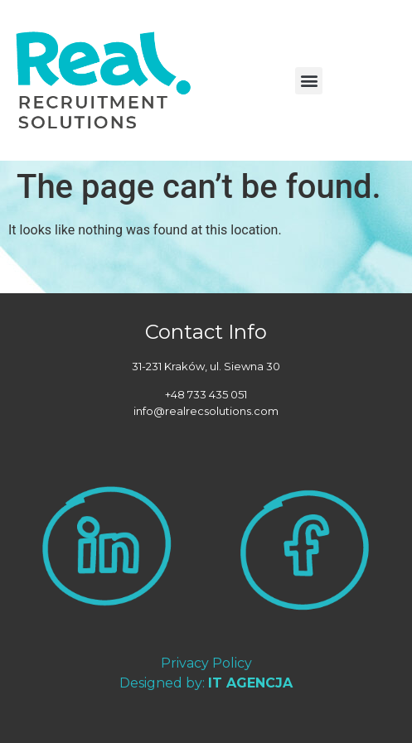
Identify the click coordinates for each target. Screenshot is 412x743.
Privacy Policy (206, 663)
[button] (308, 80)
